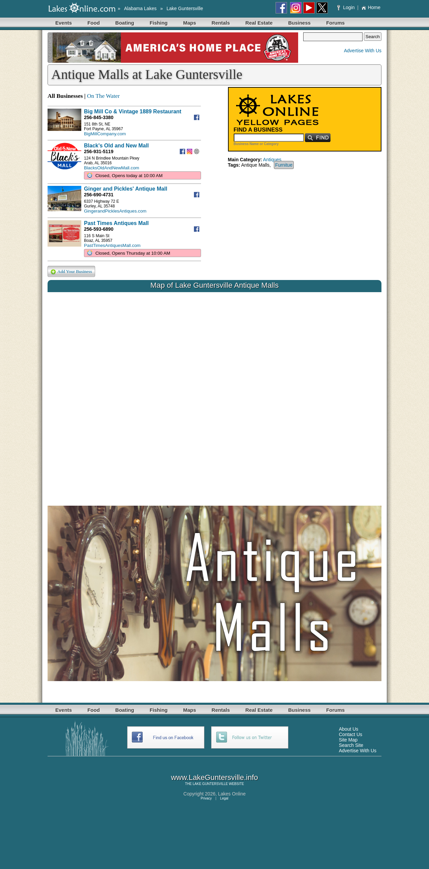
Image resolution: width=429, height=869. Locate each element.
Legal (224, 798)
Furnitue (283, 165)
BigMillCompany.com (105, 133)
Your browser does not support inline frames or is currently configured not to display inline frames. (214, 393)
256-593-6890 (98, 229)
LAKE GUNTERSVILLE (210, 784)
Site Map (348, 739)
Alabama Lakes (140, 8)
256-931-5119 (98, 151)
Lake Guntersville (185, 8)
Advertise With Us (362, 50)
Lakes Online (232, 793)
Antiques (272, 159)
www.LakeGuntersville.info (214, 777)
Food (93, 23)
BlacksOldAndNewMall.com (111, 167)
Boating (124, 23)
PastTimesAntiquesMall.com (112, 245)
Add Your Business (71, 272)
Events (63, 23)
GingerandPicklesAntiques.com (115, 211)
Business (299, 23)
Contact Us (350, 734)
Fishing (159, 23)
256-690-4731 (98, 194)
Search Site (351, 745)
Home (370, 7)
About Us (349, 729)
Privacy (206, 798)
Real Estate (259, 23)
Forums (335, 23)
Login (346, 7)
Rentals (220, 23)
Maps (189, 23)
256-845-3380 (98, 117)
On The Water (103, 96)
